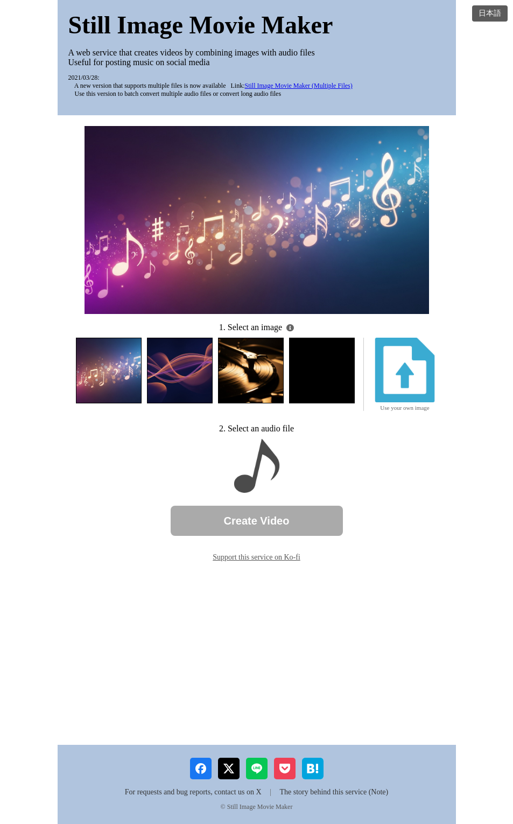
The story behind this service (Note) (333, 792)
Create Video (257, 521)
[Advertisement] (257, 653)
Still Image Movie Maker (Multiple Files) (298, 85)
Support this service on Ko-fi (256, 557)
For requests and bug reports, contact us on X (193, 792)
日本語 (490, 13)
